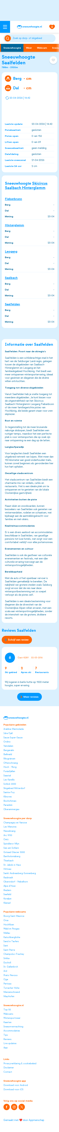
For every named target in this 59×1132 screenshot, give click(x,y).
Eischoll (7, 962)
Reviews (7, 1039)
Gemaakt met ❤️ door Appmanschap (23, 1120)
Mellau (6, 933)
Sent (5, 945)
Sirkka (6, 958)
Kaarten (7, 1022)
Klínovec (7, 796)
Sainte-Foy (9, 792)
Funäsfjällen (9, 771)
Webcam (42, 47)
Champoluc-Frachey (13, 954)
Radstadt (8, 877)
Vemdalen (8, 746)
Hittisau (7, 869)
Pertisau (7, 983)
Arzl (5, 971)
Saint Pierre (9, 950)
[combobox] (33, 38)
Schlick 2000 (9, 784)
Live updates (10, 1043)
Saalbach (11, 278)
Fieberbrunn (13, 199)
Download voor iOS (13, 1089)
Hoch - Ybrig (10, 767)
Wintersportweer (11, 1018)
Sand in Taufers (11, 941)
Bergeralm (8, 750)
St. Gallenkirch (10, 966)
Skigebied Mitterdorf (14, 788)
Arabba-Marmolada (13, 729)
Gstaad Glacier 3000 (14, 852)
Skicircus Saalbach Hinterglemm (26, 185)
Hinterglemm (14, 225)
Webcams (8, 1014)
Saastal (7, 775)
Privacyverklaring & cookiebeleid (19, 1063)
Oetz (5, 839)
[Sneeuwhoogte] (29, 27)
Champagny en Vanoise (15, 822)
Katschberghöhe (11, 937)
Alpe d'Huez (9, 886)
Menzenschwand (11, 992)
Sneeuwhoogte (12, 47)
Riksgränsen (9, 758)
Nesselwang (9, 831)
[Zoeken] (33, 38)
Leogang (11, 251)
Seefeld (7, 894)
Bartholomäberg (11, 856)
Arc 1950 (7, 835)
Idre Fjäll (8, 733)
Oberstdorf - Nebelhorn (15, 881)
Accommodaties (11, 1030)
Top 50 (7, 1009)
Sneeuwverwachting (13, 1026)
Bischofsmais (9, 801)
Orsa (5, 920)
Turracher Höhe (11, 988)
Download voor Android (15, 1085)
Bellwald (7, 754)
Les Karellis (9, 779)
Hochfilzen (8, 924)
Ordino (7, 741)
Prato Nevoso (10, 975)
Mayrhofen (8, 996)
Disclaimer (8, 1067)
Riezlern (7, 890)
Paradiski (7, 805)
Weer (29, 47)
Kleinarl (7, 903)
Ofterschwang (10, 763)
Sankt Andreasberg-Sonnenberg (19, 873)
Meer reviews (29, 696)
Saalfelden (12, 304)
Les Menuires (10, 826)
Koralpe (7, 898)
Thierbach (8, 860)
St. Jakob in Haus (12, 865)
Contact (7, 1072)
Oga (5, 979)
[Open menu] (5, 27)
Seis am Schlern (11, 848)
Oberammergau (11, 809)
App (5, 1047)
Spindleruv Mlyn (11, 843)
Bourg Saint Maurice (13, 916)
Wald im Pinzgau (11, 928)
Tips (5, 1035)
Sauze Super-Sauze (12, 737)
